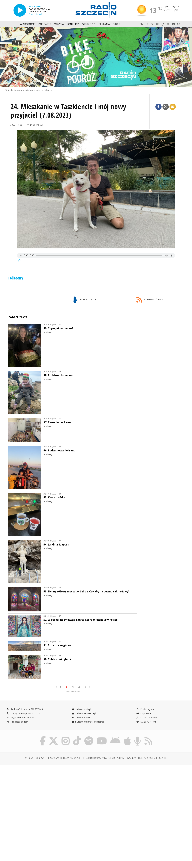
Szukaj (178, 24)
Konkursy (73, 24)
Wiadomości (28, 24)
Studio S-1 (89, 24)
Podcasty (44, 24)
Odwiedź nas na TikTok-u (163, 24)
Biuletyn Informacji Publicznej (88, 721)
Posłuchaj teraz (146, 709)
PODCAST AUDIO (85, 299)
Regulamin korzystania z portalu (99, 757)
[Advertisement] (50, 790)
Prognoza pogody (17, 721)
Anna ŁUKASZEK (35, 124)
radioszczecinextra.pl (84, 713)
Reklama (104, 24)
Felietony (48, 90)
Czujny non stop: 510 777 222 (23, 713)
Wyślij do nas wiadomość (173, 24)
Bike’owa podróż (33, 90)
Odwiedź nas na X (152, 24)
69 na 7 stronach (73, 691)
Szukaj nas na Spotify (168, 24)
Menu (187, 24)
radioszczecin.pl (81, 709)
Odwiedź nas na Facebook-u (147, 24)
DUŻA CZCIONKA (146, 717)
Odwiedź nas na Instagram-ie (157, 24)
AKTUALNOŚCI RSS (149, 299)
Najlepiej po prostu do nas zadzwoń (142, 24)
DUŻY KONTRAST (147, 721)
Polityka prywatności (127, 757)
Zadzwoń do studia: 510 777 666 (25, 709)
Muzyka (59, 24)
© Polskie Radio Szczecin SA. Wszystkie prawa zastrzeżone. (53, 757)
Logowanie (143, 713)
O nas (116, 24)
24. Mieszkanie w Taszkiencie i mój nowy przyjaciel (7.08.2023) (68, 111)
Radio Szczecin (13, 90)
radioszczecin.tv (81, 717)
